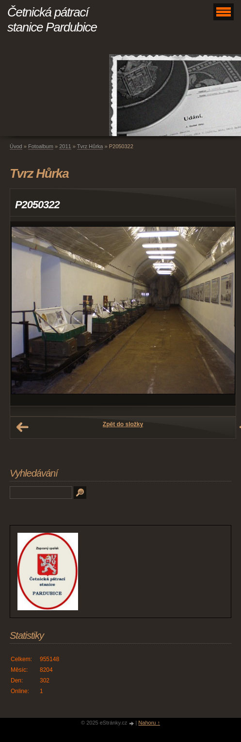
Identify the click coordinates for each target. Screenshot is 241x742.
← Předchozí (22, 427)
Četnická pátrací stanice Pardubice (52, 19)
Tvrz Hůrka (90, 146)
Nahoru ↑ (149, 723)
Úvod (16, 146)
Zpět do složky (123, 424)
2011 (65, 146)
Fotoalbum (40, 146)
